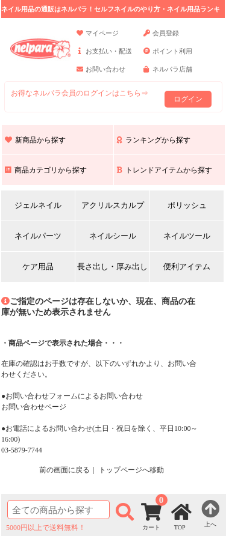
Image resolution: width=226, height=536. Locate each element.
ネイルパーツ (37, 235)
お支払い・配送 (104, 56)
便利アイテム (186, 266)
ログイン (188, 99)
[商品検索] (58, 509)
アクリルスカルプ (112, 205)
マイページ (98, 38)
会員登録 (161, 38)
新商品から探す (35, 140)
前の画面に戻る (64, 470)
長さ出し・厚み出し (112, 266)
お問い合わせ (101, 74)
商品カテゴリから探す (46, 170)
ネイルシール (112, 235)
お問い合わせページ (33, 407)
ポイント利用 (167, 56)
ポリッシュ (187, 205)
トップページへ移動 (131, 470)
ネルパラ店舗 (167, 74)
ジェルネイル (37, 205)
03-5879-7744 (21, 450)
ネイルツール (186, 235)
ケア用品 (38, 266)
